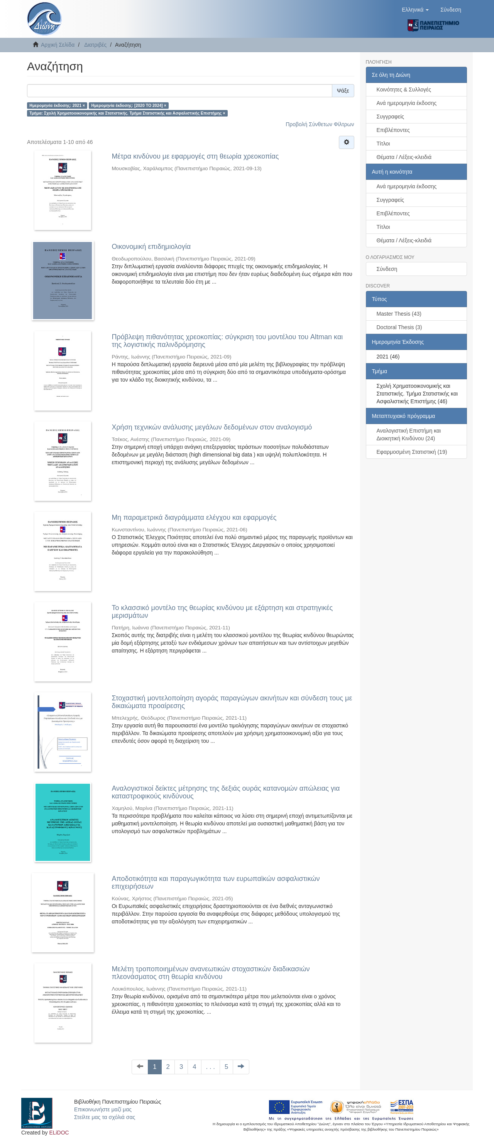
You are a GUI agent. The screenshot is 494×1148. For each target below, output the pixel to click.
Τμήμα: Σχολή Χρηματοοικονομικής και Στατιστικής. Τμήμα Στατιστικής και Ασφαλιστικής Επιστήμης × (127, 113)
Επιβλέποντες (393, 130)
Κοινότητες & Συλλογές (404, 89)
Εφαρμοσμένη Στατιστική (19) (412, 452)
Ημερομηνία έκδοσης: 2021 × (57, 105)
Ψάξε (343, 91)
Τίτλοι (383, 143)
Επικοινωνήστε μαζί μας (103, 1109)
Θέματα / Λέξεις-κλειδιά (404, 157)
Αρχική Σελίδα (57, 45)
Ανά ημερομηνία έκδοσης (407, 103)
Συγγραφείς (390, 116)
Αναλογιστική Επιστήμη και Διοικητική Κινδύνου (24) (409, 434)
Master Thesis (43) (399, 314)
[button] (415, 9)
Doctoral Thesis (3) (399, 327)
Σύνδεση (387, 269)
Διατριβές (95, 45)
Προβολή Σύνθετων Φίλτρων (320, 124)
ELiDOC (59, 1132)
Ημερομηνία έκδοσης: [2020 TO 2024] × (128, 105)
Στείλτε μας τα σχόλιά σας (104, 1117)
